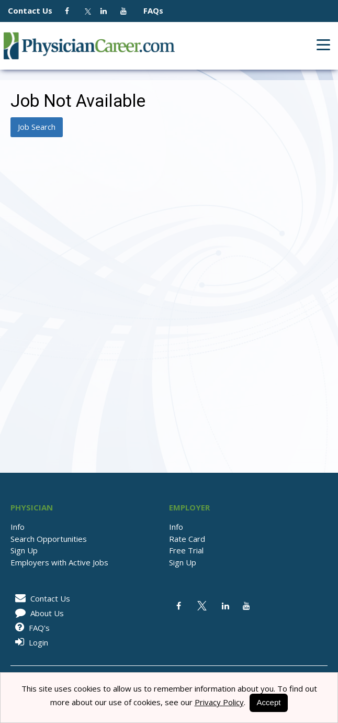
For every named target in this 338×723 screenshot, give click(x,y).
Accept (269, 702)
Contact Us (35, 10)
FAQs (149, 10)
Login (30, 642)
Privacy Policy (219, 702)
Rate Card (187, 538)
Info (17, 526)
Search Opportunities (48, 538)
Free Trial (186, 550)
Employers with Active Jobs (59, 562)
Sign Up (24, 550)
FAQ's (31, 627)
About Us (38, 613)
